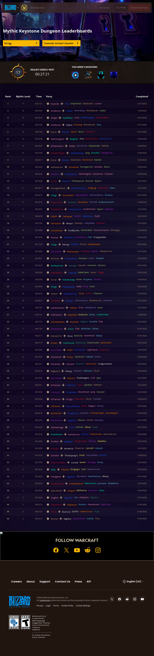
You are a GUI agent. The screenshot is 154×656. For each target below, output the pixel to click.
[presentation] (11, 7)
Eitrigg (7, 43)
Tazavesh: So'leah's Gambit (58, 43)
